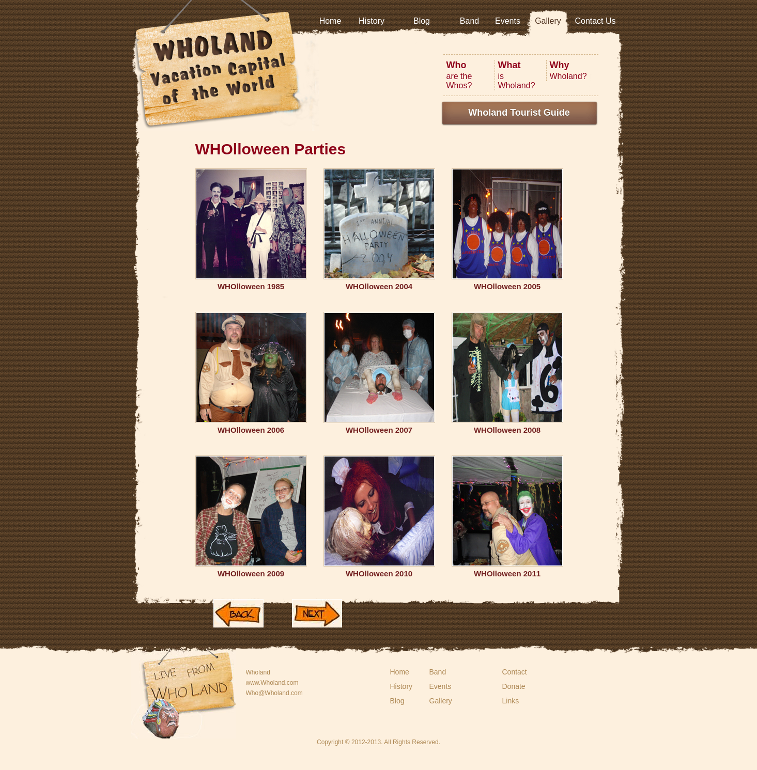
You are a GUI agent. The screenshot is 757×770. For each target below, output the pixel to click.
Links (510, 701)
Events (507, 21)
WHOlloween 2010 (379, 573)
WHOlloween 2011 (507, 573)
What (509, 65)
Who (456, 65)
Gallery (548, 21)
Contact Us (595, 21)
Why (559, 65)
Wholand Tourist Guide (519, 112)
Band (469, 21)
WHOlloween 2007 (379, 430)
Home (330, 21)
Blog (421, 21)
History (371, 21)
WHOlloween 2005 (507, 286)
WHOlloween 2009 (251, 573)
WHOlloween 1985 (251, 286)
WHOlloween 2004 (379, 286)
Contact (514, 672)
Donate (514, 686)
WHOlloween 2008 (507, 430)
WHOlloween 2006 (251, 430)
